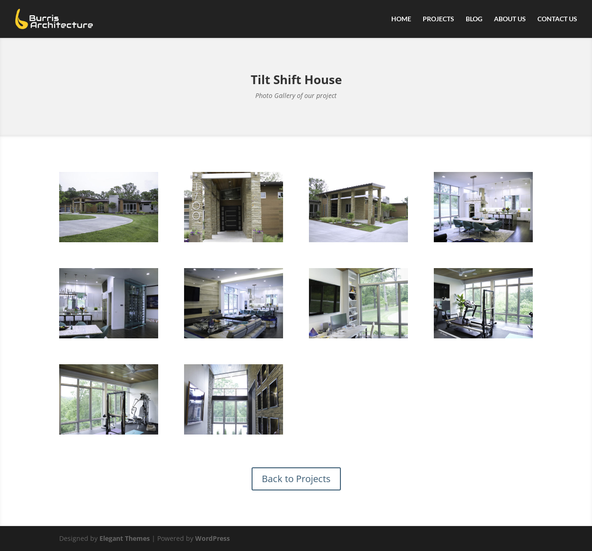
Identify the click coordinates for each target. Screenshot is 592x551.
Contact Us (557, 19)
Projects (438, 19)
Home (401, 19)
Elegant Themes (124, 538)
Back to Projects (296, 478)
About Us (510, 19)
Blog (474, 19)
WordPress (212, 538)
